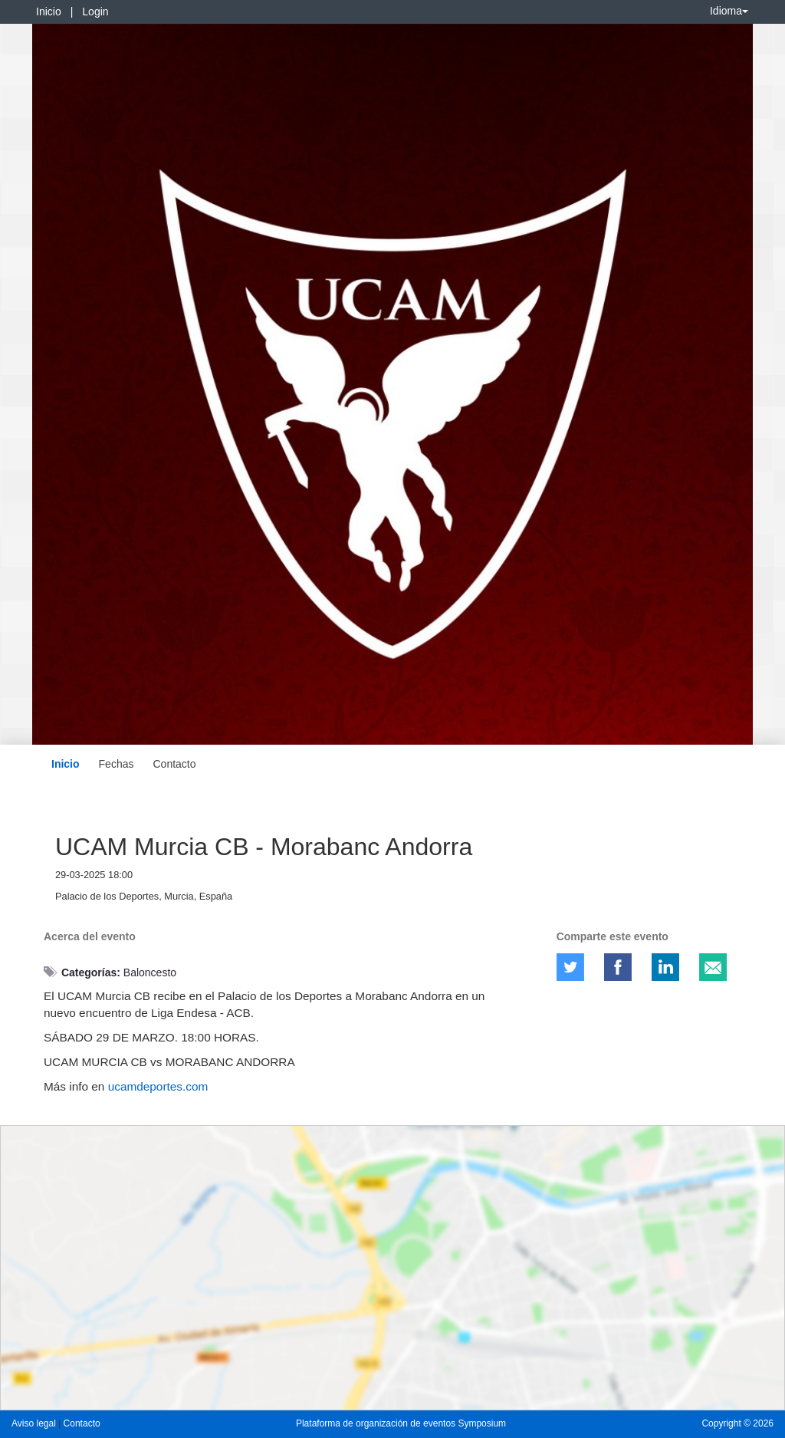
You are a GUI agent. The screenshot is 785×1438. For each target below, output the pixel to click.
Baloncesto (149, 972)
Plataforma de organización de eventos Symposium (401, 1423)
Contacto (174, 764)
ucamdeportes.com (158, 1086)
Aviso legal (34, 1423)
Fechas (116, 764)
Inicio (48, 11)
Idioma (729, 11)
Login (95, 11)
